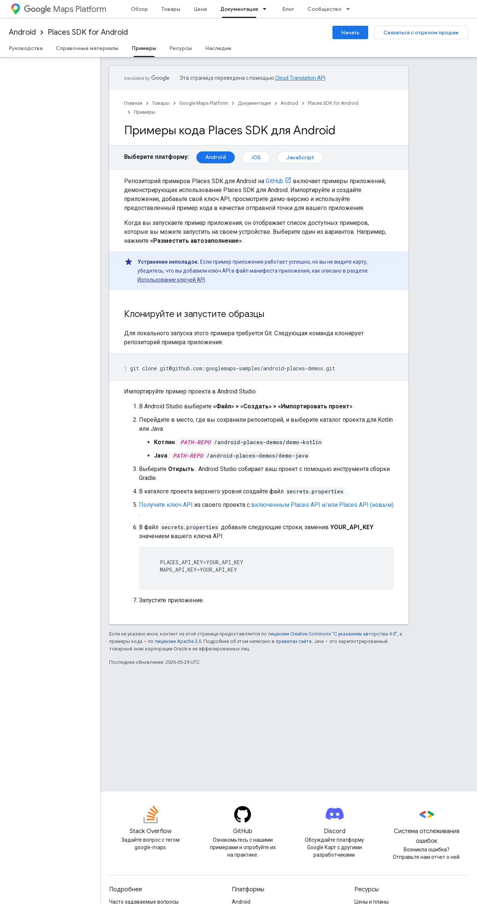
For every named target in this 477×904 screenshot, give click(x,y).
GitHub (274, 181)
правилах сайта (294, 641)
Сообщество (324, 9)
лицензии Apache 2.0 (178, 641)
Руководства (25, 48)
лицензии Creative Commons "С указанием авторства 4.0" (332, 634)
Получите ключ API (166, 504)
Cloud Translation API (300, 78)
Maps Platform (65, 9)
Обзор (139, 9)
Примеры (144, 112)
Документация (254, 103)
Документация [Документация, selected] (239, 9)
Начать (350, 32)
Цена (200, 9)
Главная (133, 103)
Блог (288, 9)
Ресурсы (181, 48)
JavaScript (300, 157)
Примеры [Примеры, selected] (144, 48)
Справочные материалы (87, 48)
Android (22, 32)
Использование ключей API (171, 280)
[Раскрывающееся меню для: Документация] (267, 9)
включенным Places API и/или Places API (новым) (322, 504)
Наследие (218, 48)
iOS (256, 157)
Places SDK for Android (88, 32)
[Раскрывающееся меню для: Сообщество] (350, 9)
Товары (170, 9)
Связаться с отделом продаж (421, 32)
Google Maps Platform (203, 103)
